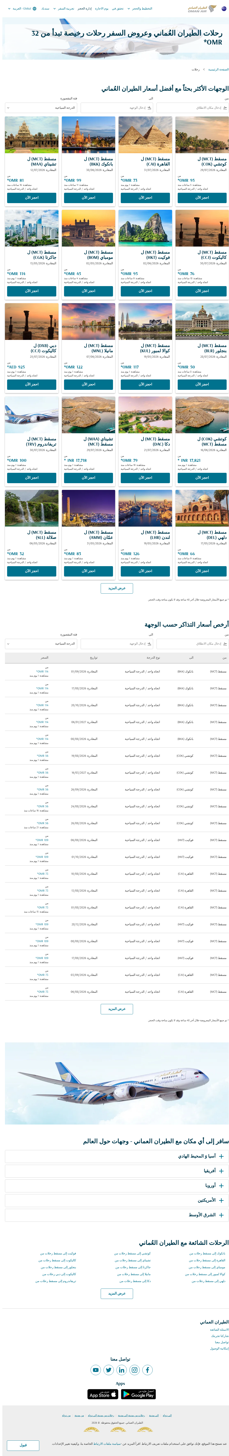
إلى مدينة (151, 1415)
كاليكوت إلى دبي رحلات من (57, 1274)
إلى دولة (164, 1415)
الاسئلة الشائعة (217, 1330)
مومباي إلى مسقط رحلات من (204, 1267)
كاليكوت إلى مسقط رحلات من (55, 1260)
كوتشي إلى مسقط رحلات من (130, 1253)
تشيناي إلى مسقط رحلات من (130, 1260)
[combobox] (187, 108)
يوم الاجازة (99, 8)
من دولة (64, 1415)
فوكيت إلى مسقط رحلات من (56, 1253)
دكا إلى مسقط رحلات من (132, 1281)
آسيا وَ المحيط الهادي (199, 1156)
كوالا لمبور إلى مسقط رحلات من (203, 1274)
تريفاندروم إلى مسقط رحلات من (53, 1281)
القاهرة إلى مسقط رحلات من (205, 1260)
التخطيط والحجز (136, 8)
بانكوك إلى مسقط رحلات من (205, 1253)
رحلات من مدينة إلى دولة (99, 1415)
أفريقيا (212, 1171)
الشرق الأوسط (204, 1215)
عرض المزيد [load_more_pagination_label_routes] (114, 1293)
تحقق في (115, 8)
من (224, 98)
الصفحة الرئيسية (216, 69)
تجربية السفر (60, 8)
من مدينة (77, 1415)
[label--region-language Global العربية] (19, 8)
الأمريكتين (209, 1200)
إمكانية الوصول (217, 1348)
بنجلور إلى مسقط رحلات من (56, 1267)
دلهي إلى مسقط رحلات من (206, 1281)
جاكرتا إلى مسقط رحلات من (130, 1267)
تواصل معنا (219, 1342)
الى (148, 98)
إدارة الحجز (82, 8)
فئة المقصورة (66, 98)
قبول (20, 1445)
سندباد (43, 8)
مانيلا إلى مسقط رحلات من (131, 1274)
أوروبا (213, 1186)
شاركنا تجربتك (217, 1336)
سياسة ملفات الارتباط (104, 1444)
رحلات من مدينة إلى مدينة (129, 1415)
